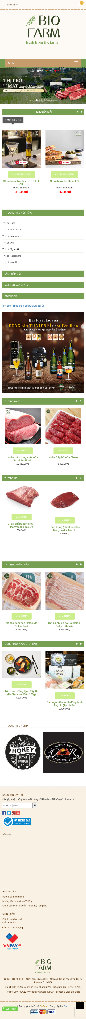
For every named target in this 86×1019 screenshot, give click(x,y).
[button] (3, 85)
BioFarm (44, 1006)
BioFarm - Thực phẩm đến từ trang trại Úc (23, 305)
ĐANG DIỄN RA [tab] (13, 120)
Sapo (66, 1006)
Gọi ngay (9, 1008)
